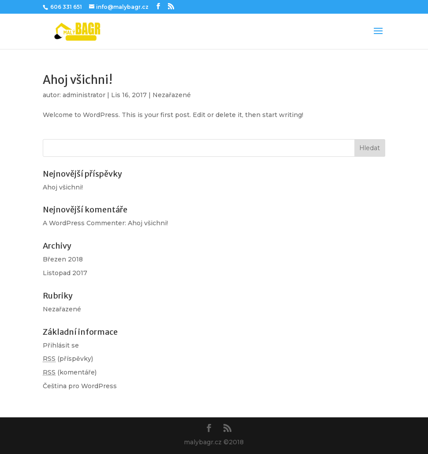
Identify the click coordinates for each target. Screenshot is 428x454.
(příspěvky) (68, 359)
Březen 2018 (63, 259)
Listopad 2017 (65, 273)
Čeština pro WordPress (80, 386)
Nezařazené (172, 95)
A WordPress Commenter (84, 223)
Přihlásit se (61, 345)
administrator (84, 95)
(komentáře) (70, 372)
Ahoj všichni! (77, 79)
